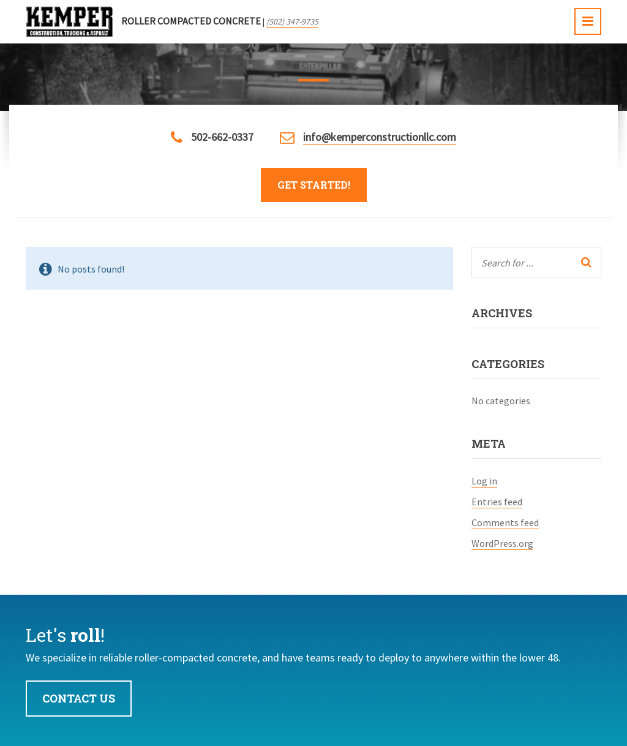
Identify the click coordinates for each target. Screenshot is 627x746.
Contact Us (78, 698)
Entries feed (496, 501)
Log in (484, 481)
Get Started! (313, 184)
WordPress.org (502, 543)
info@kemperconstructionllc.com (379, 137)
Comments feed (505, 522)
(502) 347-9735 (292, 21)
